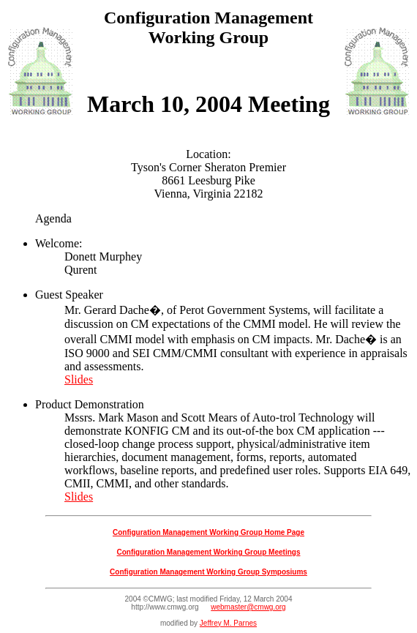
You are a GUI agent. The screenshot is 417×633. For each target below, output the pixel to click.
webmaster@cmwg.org (248, 607)
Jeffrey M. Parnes (228, 623)
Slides (78, 379)
